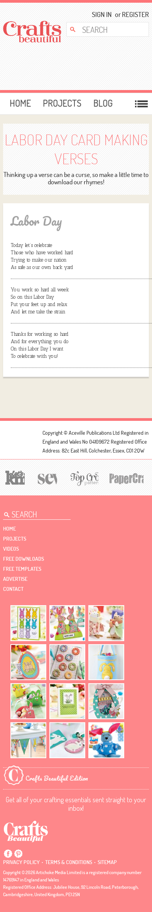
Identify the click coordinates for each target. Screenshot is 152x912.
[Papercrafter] (126, 477)
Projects (62, 103)
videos (11, 548)
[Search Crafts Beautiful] (104, 29)
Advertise (15, 578)
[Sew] (46, 478)
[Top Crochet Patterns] (83, 478)
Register (133, 14)
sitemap (107, 862)
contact (13, 588)
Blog (103, 103)
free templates (22, 568)
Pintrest (18, 853)
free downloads (23, 558)
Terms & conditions (68, 862)
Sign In (101, 14)
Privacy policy (21, 862)
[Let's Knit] (14, 477)
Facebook (8, 853)
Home (20, 103)
